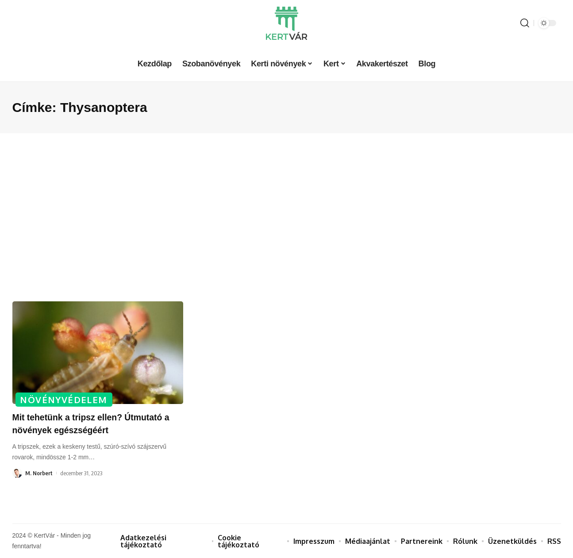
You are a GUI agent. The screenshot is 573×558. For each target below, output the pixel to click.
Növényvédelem (64, 399)
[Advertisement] (286, 217)
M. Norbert (39, 473)
